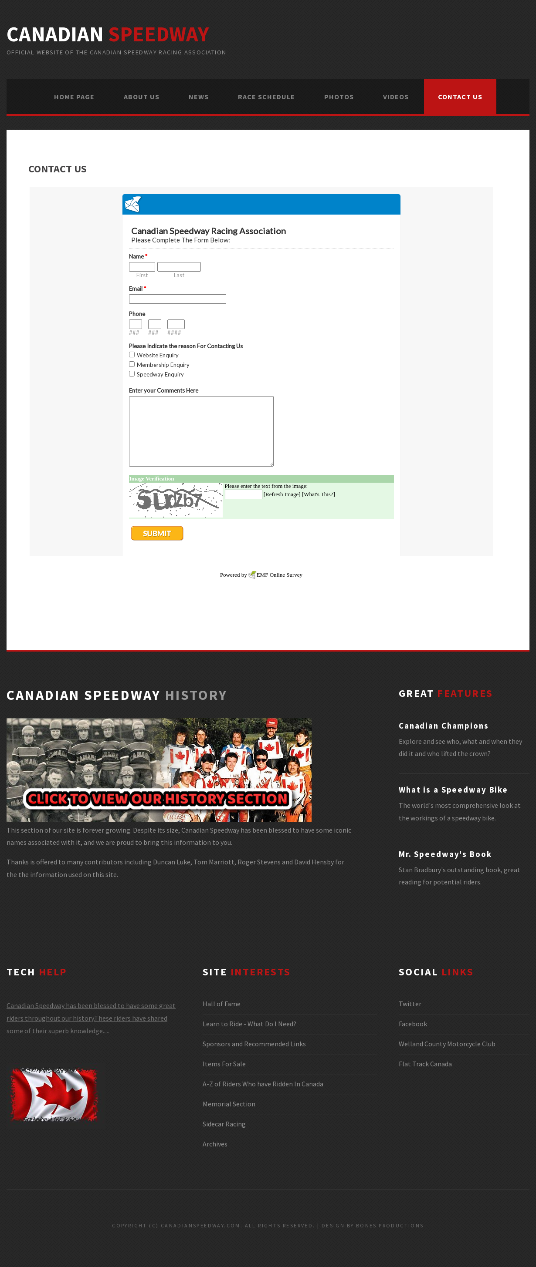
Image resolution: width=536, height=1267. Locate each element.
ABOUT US (141, 96)
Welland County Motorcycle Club (447, 1043)
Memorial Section (229, 1103)
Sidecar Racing (224, 1123)
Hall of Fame (222, 1003)
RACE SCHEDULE (266, 96)
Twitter (410, 1003)
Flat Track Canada (425, 1063)
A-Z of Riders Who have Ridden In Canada (263, 1083)
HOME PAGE (74, 96)
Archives (215, 1143)
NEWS (199, 96)
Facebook (413, 1023)
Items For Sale (224, 1063)
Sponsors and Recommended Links (254, 1043)
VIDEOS (396, 96)
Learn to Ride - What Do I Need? (249, 1023)
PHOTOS (339, 96)
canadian (108, 34)
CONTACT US (460, 96)
